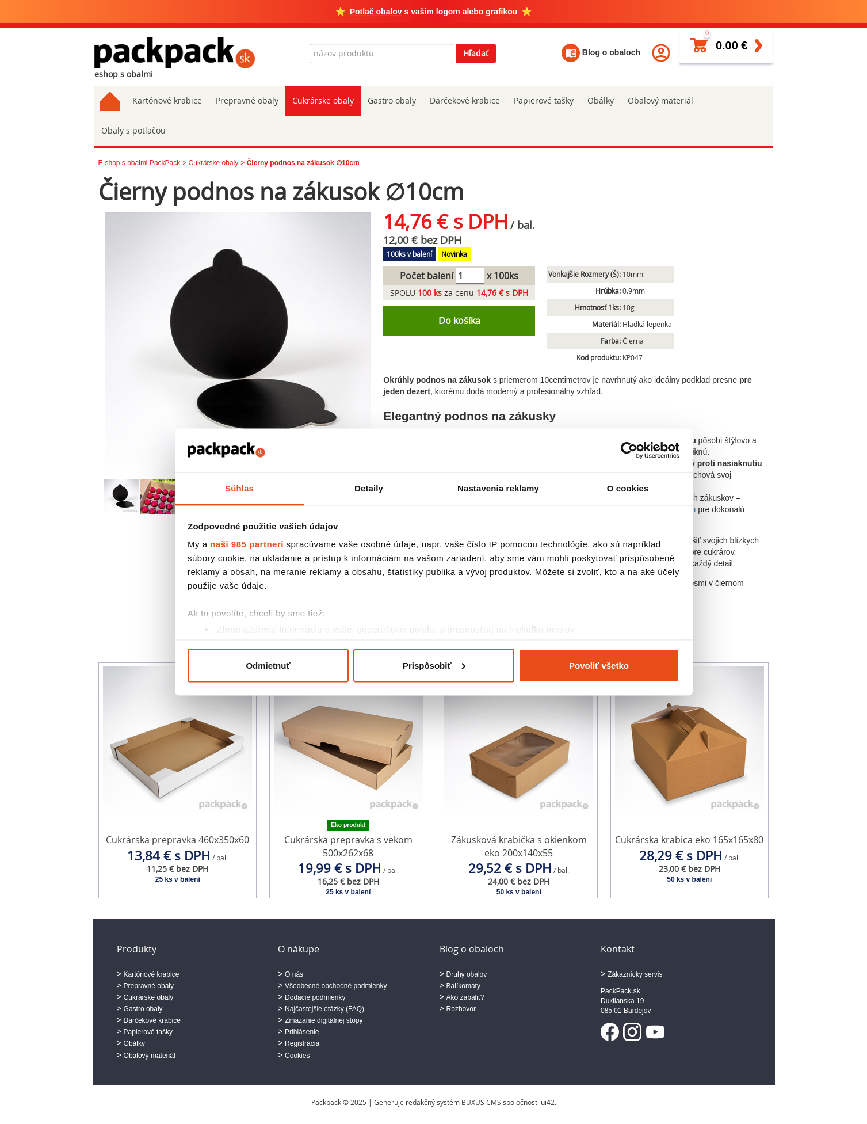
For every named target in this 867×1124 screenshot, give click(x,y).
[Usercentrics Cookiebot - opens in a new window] (629, 450)
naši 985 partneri (247, 544)
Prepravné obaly (247, 100)
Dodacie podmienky (315, 997)
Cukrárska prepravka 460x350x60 (177, 839)
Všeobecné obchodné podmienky (336, 986)
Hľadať (475, 53)
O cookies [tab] (628, 488)
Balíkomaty (463, 986)
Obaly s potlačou (133, 130)
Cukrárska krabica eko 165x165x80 (689, 839)
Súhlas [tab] (239, 488)
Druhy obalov (466, 974)
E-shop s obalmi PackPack (139, 163)
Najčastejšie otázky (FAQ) (324, 1009)
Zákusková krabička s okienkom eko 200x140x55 (519, 846)
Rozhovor (461, 1009)
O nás (294, 974)
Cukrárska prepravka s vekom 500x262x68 (348, 846)
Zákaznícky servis (635, 974)
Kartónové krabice (167, 100)
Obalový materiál (660, 100)
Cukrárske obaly (323, 100)
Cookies (297, 1055)
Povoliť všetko (599, 665)
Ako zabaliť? (465, 997)
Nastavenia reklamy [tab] (498, 488)
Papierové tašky (544, 100)
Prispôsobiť (434, 665)
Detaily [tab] (368, 488)
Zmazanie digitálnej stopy (323, 1020)
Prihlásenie (302, 1032)
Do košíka (459, 320)
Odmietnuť (268, 665)
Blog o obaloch (601, 52)
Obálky (600, 100)
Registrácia (302, 1043)
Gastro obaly (392, 100)
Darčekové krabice (465, 100)
